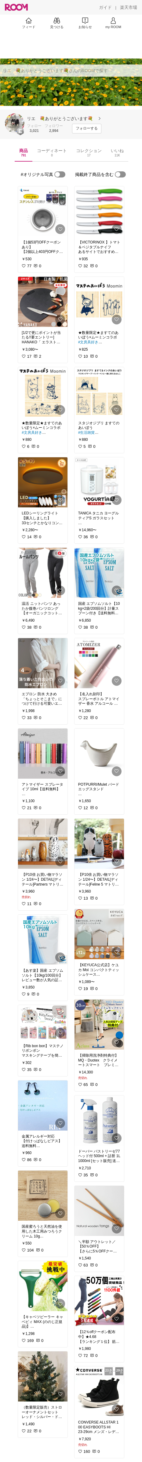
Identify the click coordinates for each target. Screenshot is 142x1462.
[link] (42, 211)
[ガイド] (105, 7)
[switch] (59, 174)
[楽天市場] (128, 7)
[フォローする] (86, 128)
